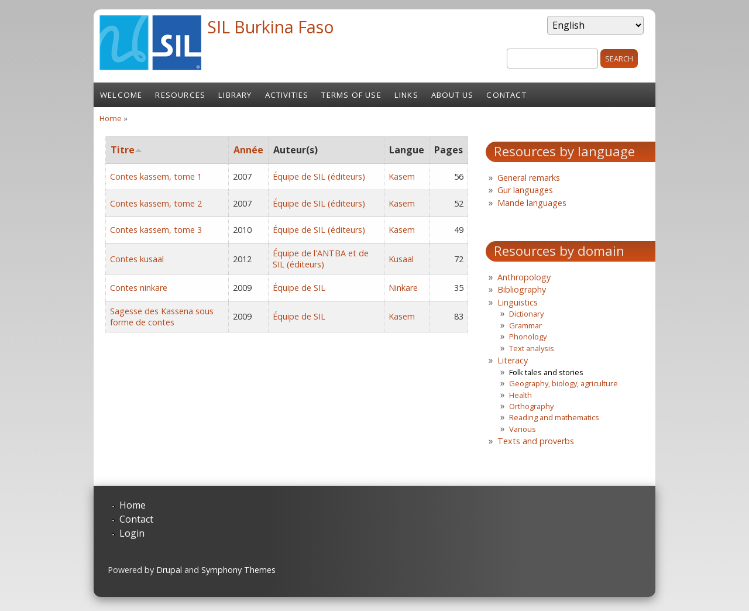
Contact (506, 95)
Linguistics (517, 302)
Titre (126, 149)
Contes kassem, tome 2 (156, 203)
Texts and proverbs (535, 441)
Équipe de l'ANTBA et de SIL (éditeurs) (321, 259)
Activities (287, 95)
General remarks (528, 177)
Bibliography (521, 289)
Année (248, 149)
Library (235, 95)
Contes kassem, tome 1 (156, 176)
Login (132, 533)
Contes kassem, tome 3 (156, 229)
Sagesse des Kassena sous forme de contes (162, 317)
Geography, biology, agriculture (563, 383)
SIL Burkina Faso (270, 26)
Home (110, 118)
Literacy (512, 360)
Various (522, 429)
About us (452, 95)
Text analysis (531, 348)
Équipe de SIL (299, 287)
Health (520, 395)
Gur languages (525, 189)
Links (406, 95)
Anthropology (524, 277)
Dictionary (526, 313)
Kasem (402, 176)
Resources (180, 95)
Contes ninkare (138, 287)
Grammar (525, 325)
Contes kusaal (137, 259)
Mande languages (531, 202)
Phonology (528, 336)
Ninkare (403, 287)
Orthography (531, 406)
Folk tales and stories (546, 372)
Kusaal (401, 259)
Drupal (169, 569)
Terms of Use (351, 95)
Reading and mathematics (554, 417)
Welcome (121, 95)
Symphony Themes (238, 569)
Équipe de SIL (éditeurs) (319, 176)
